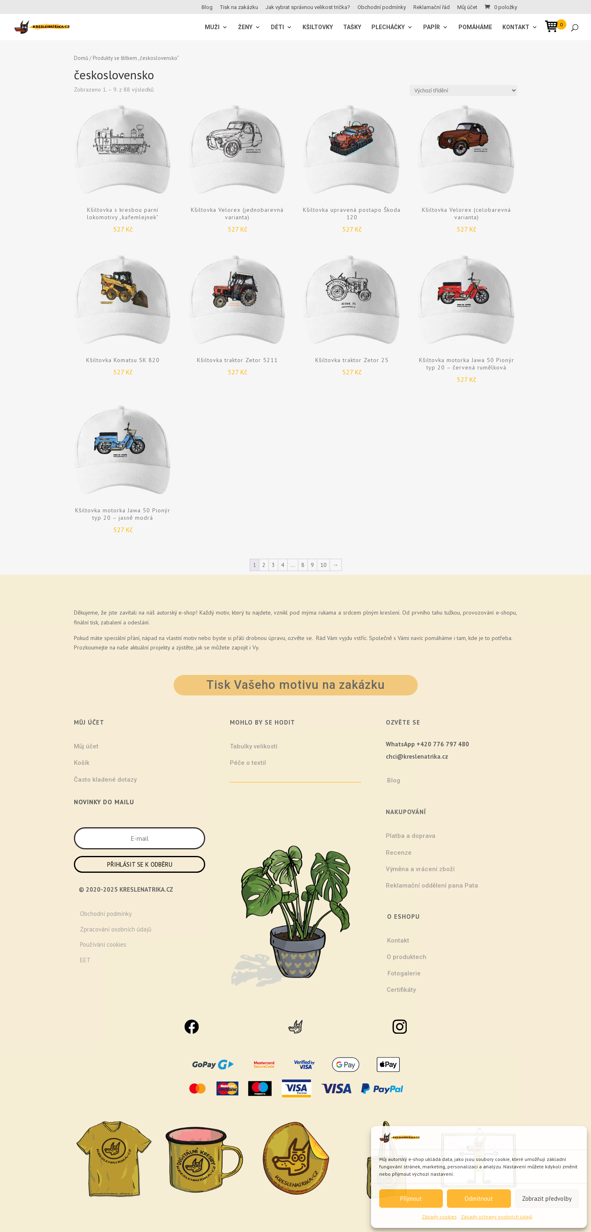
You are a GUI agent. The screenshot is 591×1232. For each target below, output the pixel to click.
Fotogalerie (404, 973)
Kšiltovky (317, 27)
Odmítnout (479, 1198)
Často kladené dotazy (105, 779)
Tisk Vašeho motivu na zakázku (295, 685)
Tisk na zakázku (239, 7)
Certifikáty (401, 989)
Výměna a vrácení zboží (420, 869)
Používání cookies (103, 944)
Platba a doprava (410, 836)
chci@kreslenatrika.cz (417, 756)
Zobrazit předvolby (547, 1198)
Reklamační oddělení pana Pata (432, 885)
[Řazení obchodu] (463, 90)
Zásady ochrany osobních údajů (496, 1217)
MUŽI (212, 27)
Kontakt (515, 27)
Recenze (399, 852)
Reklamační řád (431, 7)
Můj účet (467, 7)
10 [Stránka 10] (323, 565)
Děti (277, 27)
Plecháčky (388, 27)
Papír (431, 27)
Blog (207, 7)
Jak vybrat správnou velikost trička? (308, 7)
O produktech (406, 957)
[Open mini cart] (554, 27)
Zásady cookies (439, 1217)
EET (85, 960)
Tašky (352, 27)
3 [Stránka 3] (273, 565)
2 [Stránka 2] (264, 565)
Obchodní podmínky (381, 7)
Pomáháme (475, 27)
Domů (81, 58)
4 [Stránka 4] (282, 565)
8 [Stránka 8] (303, 565)
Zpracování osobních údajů (115, 929)
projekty (160, 647)
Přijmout (411, 1198)
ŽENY (245, 27)
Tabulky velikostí (253, 746)
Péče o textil (248, 762)
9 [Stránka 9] (312, 565)
